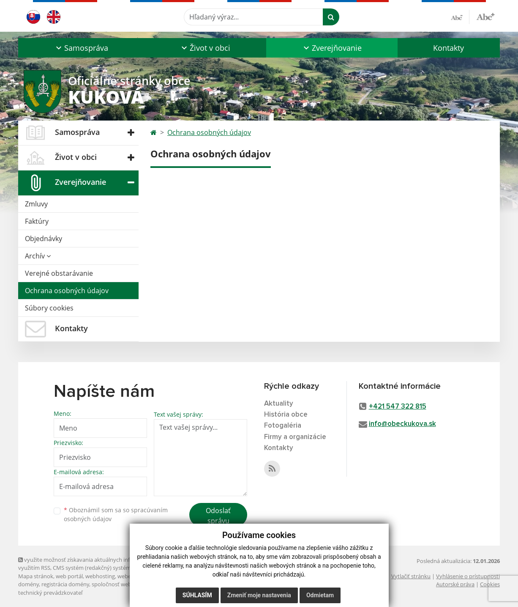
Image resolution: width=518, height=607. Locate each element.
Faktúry (37, 221)
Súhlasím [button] (197, 595)
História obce (286, 414)
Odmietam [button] (320, 595)
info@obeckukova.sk (402, 424)
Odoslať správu (218, 515)
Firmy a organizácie (295, 437)
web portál (69, 576)
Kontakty (448, 48)
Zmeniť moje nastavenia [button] (259, 595)
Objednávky (43, 238)
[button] (81, 48)
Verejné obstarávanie (59, 273)
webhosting (100, 576)
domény (28, 584)
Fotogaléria (282, 425)
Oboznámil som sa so (116, 514)
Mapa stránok (35, 576)
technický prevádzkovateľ (50, 592)
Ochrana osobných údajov (67, 290)
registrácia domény (65, 584)
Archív (38, 256)
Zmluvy (36, 204)
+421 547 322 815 (397, 406)
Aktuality (278, 403)
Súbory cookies (49, 308)
